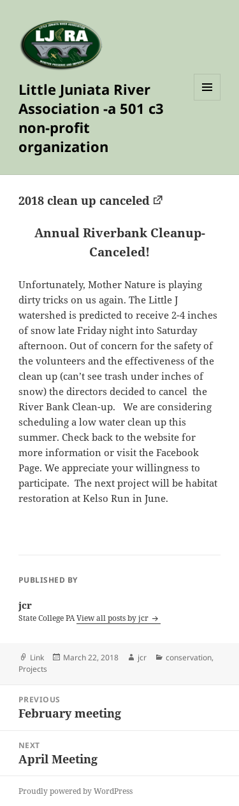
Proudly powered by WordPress (75, 791)
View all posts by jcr (113, 618)
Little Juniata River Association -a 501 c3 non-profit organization (91, 118)
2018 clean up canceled (84, 200)
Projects (32, 669)
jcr (142, 657)
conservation (189, 657)
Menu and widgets (207, 100)
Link (37, 657)
